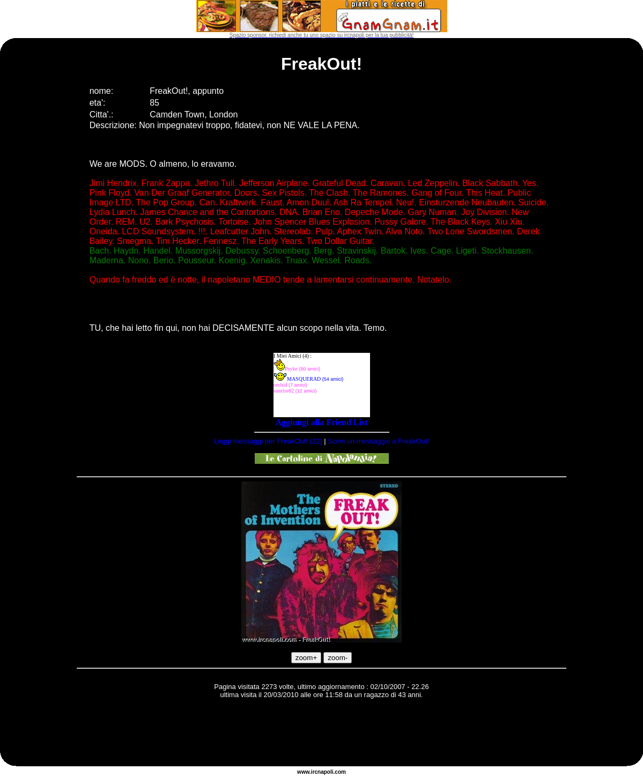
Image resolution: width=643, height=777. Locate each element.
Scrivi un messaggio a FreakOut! (378, 441)
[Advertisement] (321, 734)
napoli (325, 772)
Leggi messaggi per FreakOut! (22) (268, 441)
